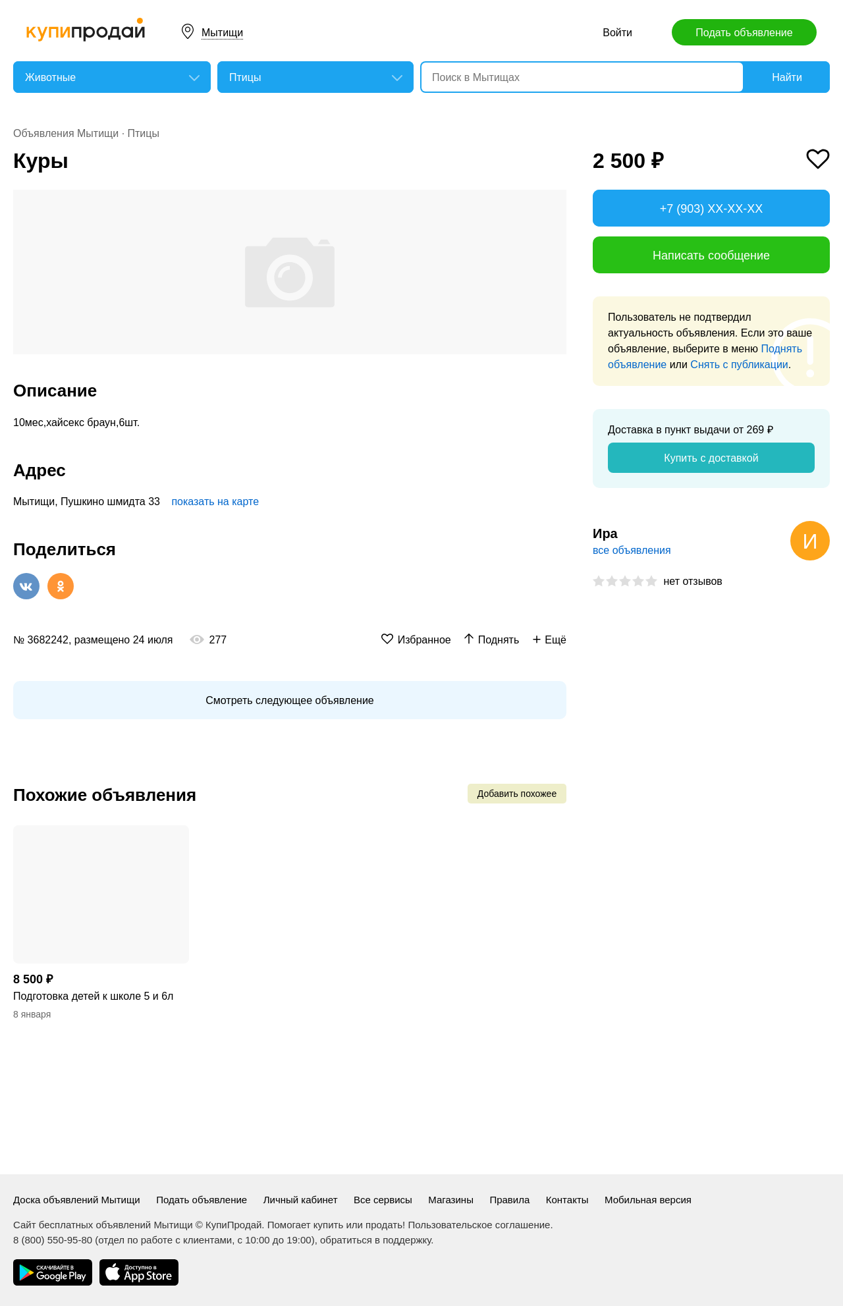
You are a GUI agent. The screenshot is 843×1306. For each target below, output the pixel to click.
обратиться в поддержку (375, 1239)
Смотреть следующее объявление (289, 700)
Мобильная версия (648, 1199)
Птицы (143, 133)
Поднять (499, 639)
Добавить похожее (517, 793)
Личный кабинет (300, 1199)
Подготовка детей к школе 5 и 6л (93, 996)
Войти (617, 32)
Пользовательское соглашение (479, 1224)
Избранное (424, 639)
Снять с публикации (739, 364)
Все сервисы (383, 1199)
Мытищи (222, 32)
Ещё (555, 639)
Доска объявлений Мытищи (76, 1199)
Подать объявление (743, 32)
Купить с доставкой (711, 458)
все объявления (632, 550)
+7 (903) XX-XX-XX (711, 208)
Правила (509, 1199)
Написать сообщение (711, 255)
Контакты (567, 1199)
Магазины (451, 1199)
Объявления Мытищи (66, 133)
